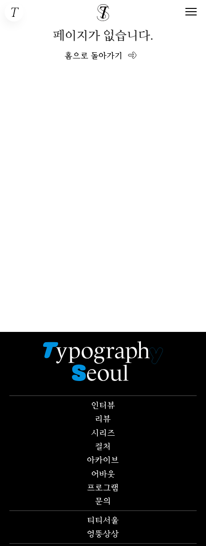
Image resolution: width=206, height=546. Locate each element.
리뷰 (103, 418)
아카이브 (103, 459)
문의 (103, 500)
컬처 (103, 446)
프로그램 (103, 487)
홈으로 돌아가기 (94, 55)
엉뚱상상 (103, 533)
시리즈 (103, 432)
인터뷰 (103, 405)
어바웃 (103, 473)
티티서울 (103, 519)
